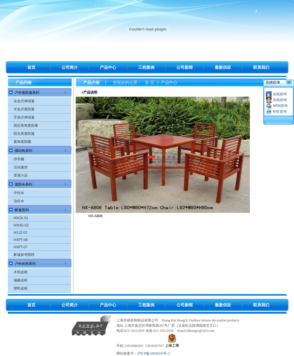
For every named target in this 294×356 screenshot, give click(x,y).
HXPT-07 (21, 247)
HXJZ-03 (20, 233)
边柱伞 (19, 201)
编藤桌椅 (21, 280)
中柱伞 (19, 193)
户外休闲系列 (25, 264)
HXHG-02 (21, 225)
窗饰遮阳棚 (22, 142)
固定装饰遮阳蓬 (26, 125)
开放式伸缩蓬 (24, 117)
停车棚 (19, 159)
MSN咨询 (280, 106)
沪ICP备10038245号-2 (153, 353)
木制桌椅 (21, 272)
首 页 (149, 82)
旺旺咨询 (280, 111)
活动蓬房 (21, 167)
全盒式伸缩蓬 (24, 101)
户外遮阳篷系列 (27, 93)
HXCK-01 (21, 218)
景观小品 (21, 175)
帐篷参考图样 (24, 255)
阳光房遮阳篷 (24, 134)
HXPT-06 (21, 240)
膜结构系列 (23, 151)
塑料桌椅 (21, 288)
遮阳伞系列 (23, 184)
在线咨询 (280, 94)
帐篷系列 (22, 210)
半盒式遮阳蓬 (24, 109)
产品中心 (169, 82)
